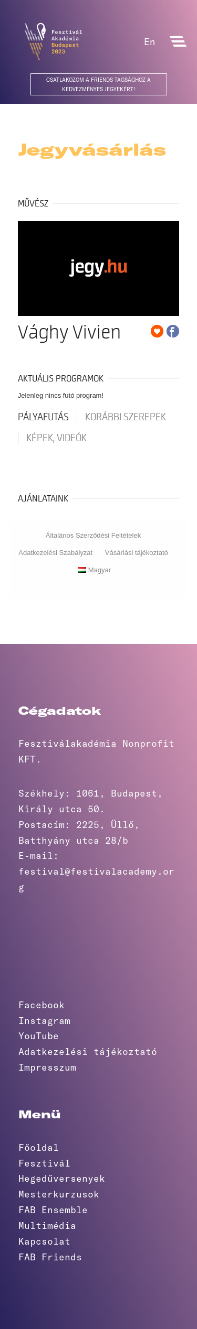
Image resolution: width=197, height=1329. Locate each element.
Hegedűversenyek (61, 1178)
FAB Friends (50, 1256)
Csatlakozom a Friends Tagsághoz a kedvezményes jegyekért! (98, 84)
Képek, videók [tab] (56, 438)
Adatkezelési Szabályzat (55, 553)
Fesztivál (44, 1163)
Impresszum (47, 1067)
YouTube (38, 1035)
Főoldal (38, 1147)
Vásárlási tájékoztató (136, 553)
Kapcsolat (44, 1241)
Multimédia (47, 1225)
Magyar (94, 570)
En (149, 41)
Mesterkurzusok (58, 1194)
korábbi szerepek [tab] (125, 417)
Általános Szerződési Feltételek (93, 535)
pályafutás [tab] (43, 417)
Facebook (41, 1004)
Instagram (44, 1020)
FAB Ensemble (53, 1209)
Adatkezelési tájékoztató (87, 1051)
